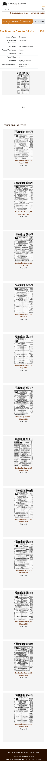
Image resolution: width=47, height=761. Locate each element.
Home (5, 21)
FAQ (23, 759)
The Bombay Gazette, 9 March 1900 (23, 571)
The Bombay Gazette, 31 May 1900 (23, 367)
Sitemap (38, 759)
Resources (14, 21)
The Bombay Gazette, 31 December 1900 (23, 213)
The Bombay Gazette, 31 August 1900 (23, 162)
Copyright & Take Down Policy (23, 756)
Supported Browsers (13, 759)
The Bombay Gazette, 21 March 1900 (23, 520)
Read (23, 107)
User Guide (30, 759)
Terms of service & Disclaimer (17, 752)
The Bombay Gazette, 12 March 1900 (23, 674)
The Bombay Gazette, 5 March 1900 (23, 418)
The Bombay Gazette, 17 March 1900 (23, 469)
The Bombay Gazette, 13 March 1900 (23, 725)
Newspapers (27, 21)
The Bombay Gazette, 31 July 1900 (23, 315)
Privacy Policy (35, 752)
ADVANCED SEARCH (38, 13)
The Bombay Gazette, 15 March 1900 (23, 623)
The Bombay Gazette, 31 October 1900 (23, 264)
